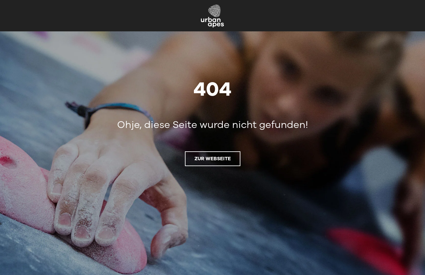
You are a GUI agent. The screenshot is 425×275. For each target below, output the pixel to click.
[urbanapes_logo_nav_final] (212, 6)
